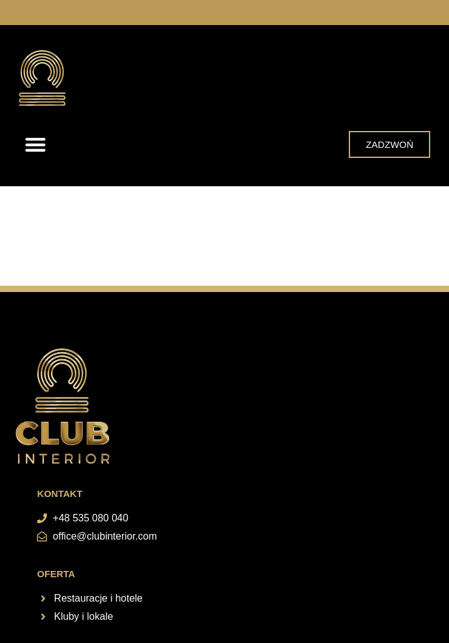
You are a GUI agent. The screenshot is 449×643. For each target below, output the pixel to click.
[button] (35, 144)
